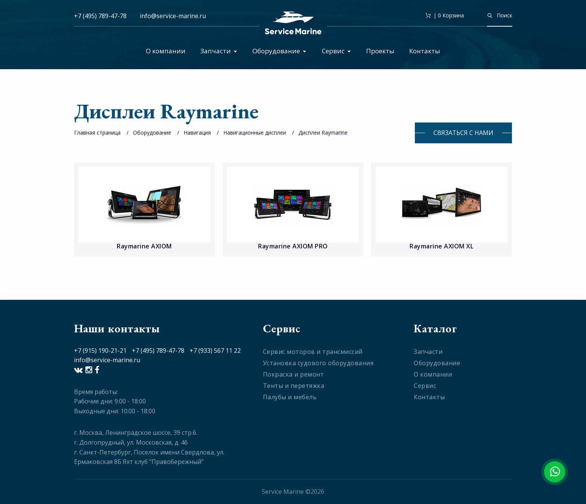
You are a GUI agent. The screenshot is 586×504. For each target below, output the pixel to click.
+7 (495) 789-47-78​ (158, 350)
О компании (166, 51)
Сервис (336, 51)
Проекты (380, 51)
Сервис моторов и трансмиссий (313, 351)
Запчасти (218, 51)
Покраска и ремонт (293, 374)
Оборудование (279, 51)
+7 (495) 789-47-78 (100, 16)
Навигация (197, 132)
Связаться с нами (463, 133)
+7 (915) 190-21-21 (100, 350)
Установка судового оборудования (318, 363)
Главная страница (97, 132)
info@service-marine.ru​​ (173, 16)
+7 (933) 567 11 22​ (215, 350)
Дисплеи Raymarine (323, 132)
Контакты (424, 51)
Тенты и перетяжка (294, 385)
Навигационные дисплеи (255, 132)
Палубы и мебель (290, 397)
